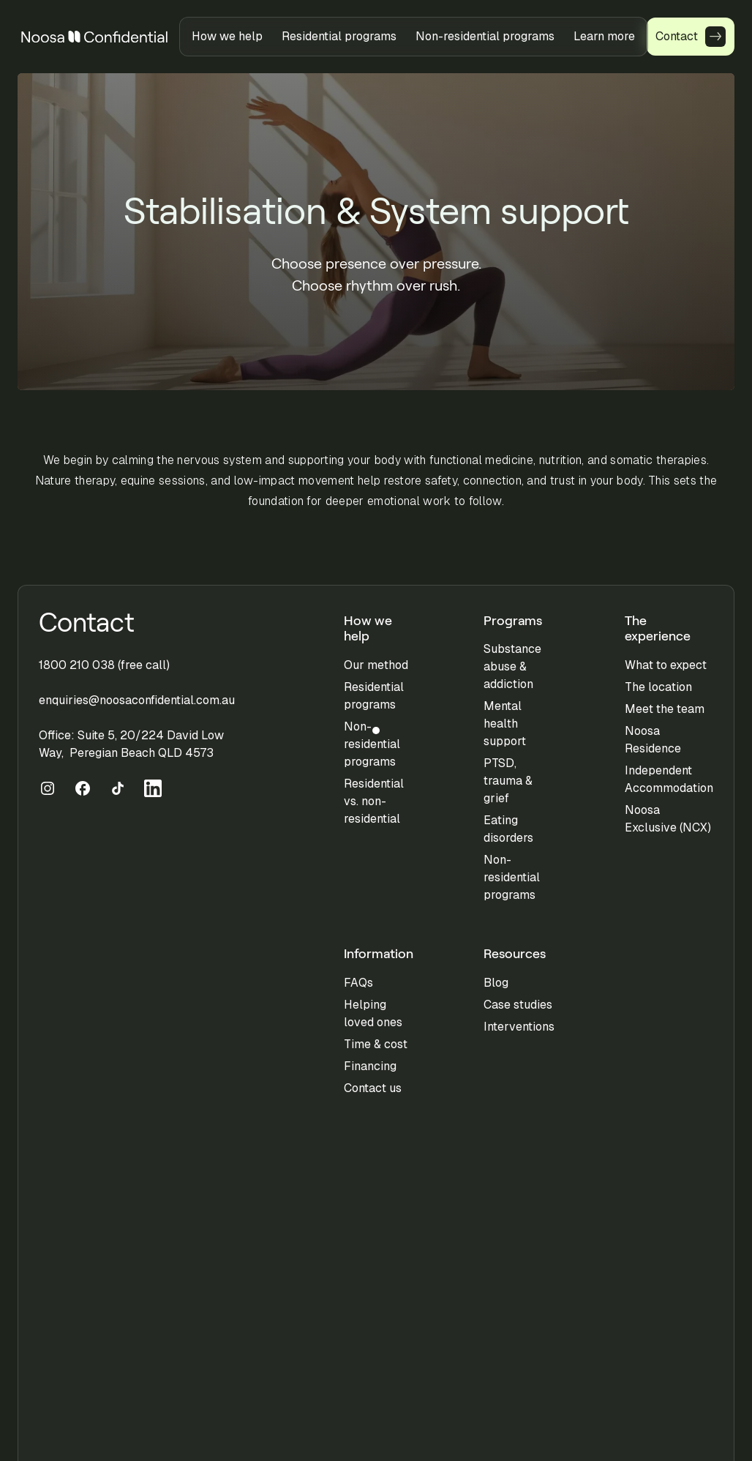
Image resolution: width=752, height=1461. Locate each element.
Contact (87, 622)
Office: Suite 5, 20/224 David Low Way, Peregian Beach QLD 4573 (131, 744)
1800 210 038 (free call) (104, 665)
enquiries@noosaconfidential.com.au (137, 700)
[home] (94, 36)
